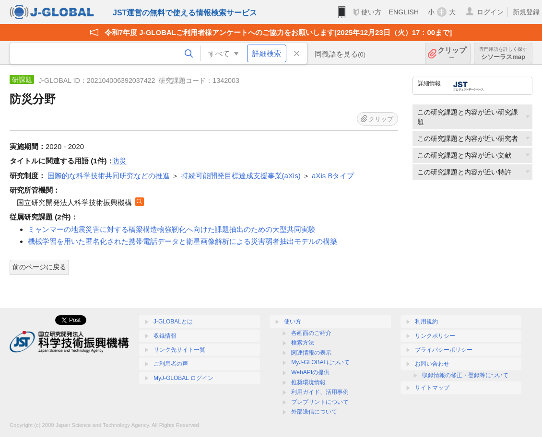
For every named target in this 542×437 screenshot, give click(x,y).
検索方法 (302, 342)
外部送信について (314, 411)
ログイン (490, 12)
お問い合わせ (432, 363)
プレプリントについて (320, 402)
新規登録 (526, 12)
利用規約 (426, 321)
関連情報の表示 (311, 352)
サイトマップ (432, 387)
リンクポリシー (435, 336)
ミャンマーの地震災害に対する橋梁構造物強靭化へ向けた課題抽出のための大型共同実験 (172, 229)
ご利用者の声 (170, 363)
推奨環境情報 (308, 382)
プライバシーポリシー (443, 349)
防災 (119, 161)
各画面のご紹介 (311, 333)
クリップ (451, 53)
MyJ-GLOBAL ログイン (183, 378)
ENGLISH (404, 12)
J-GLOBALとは (173, 321)
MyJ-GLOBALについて (320, 362)
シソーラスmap (503, 53)
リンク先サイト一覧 (179, 349)
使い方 (371, 12)
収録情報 (165, 336)
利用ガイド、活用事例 (320, 392)
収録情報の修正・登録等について (465, 375)
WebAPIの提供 (310, 372)
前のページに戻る (39, 267)
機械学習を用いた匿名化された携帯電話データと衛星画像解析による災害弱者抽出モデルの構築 (182, 241)
